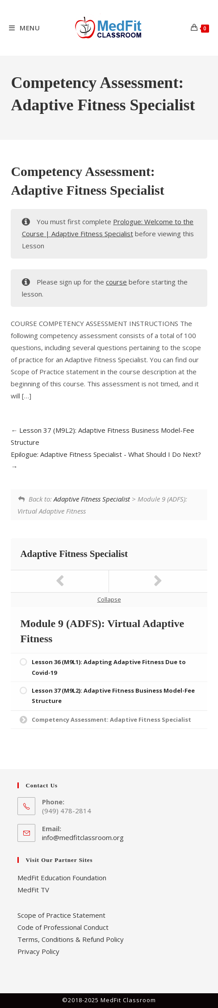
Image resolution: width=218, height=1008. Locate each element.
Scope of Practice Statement (61, 915)
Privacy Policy (38, 951)
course (116, 281)
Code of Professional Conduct (63, 927)
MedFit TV (33, 889)
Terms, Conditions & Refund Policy (70, 939)
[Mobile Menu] (24, 27)
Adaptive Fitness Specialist (92, 498)
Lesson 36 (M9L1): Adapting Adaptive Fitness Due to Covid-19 (109, 667)
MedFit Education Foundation (61, 877)
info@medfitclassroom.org (83, 837)
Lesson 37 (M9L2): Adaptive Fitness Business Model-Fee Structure (113, 695)
